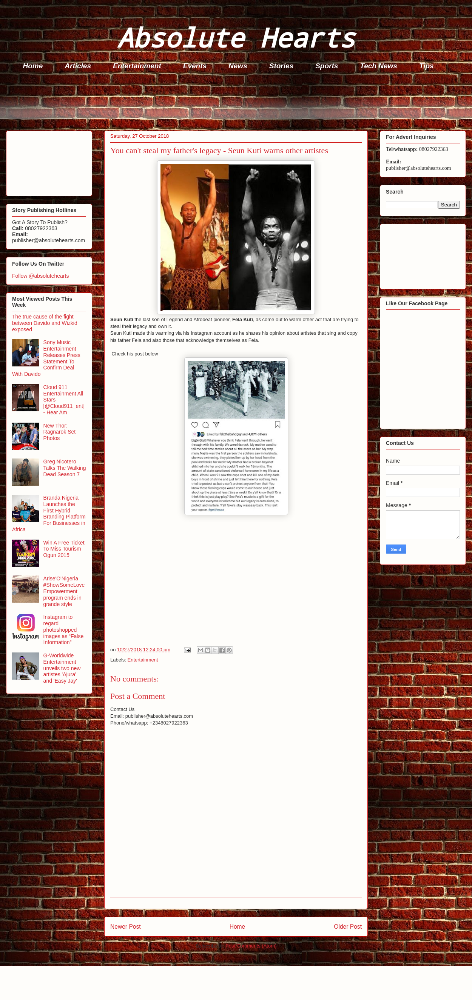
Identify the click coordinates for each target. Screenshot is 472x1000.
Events (195, 66)
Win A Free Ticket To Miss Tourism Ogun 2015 (64, 549)
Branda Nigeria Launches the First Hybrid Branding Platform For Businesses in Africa (49, 513)
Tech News (378, 66)
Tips (426, 66)
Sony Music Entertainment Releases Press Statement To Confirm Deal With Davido (46, 358)
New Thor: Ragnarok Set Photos (59, 432)
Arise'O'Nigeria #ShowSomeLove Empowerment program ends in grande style (64, 591)
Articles (78, 66)
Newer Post (125, 926)
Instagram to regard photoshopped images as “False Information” (63, 629)
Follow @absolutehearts (40, 276)
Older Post (348, 926)
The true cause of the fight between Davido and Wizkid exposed (44, 323)
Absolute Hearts (236, 37)
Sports (326, 66)
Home (33, 66)
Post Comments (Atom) (250, 946)
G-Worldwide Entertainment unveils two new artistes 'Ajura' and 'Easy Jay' (62, 668)
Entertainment (137, 66)
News (237, 66)
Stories (281, 66)
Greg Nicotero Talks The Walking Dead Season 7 (64, 467)
